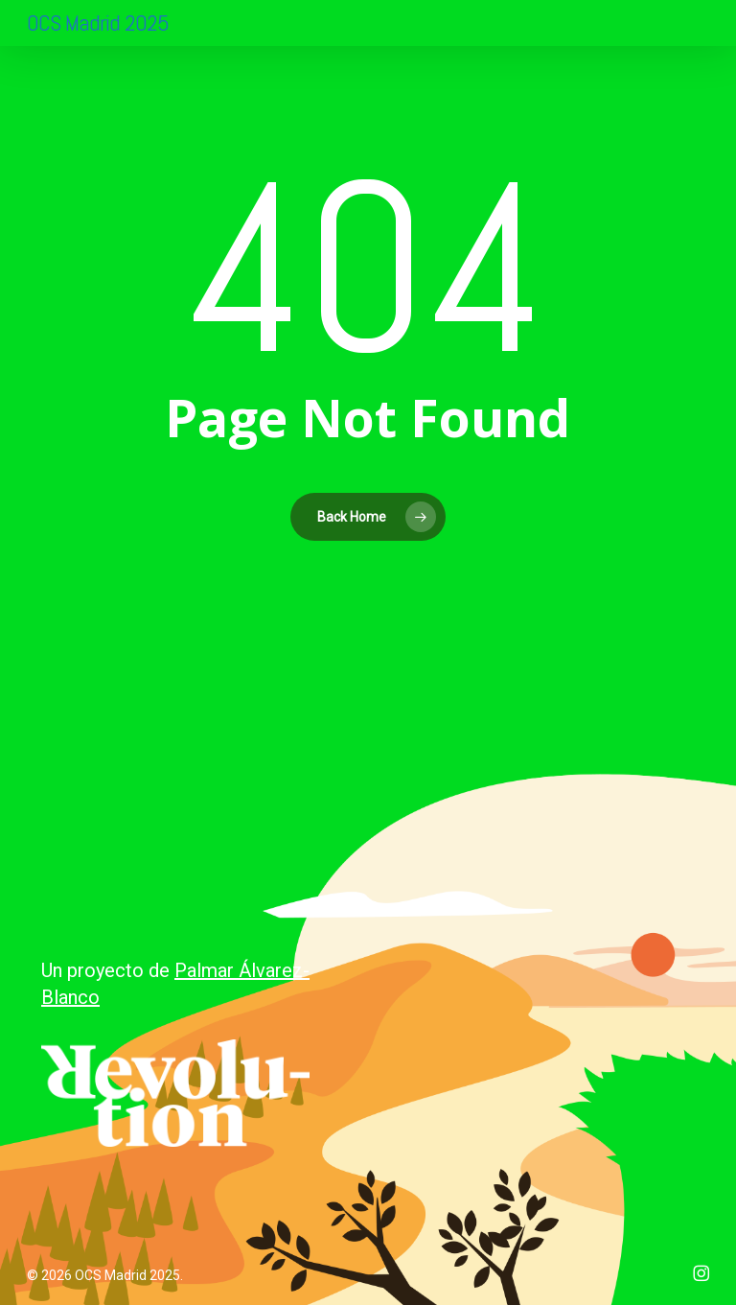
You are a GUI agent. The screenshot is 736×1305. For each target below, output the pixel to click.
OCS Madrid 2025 (98, 22)
